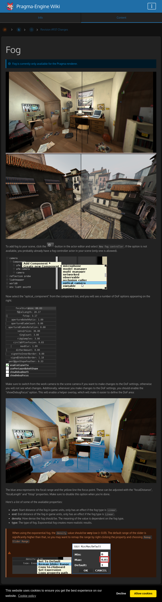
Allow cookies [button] (143, 593)
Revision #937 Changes (54, 29)
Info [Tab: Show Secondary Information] (40, 17)
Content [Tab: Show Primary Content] (121, 17)
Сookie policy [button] (27, 595)
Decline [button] (121, 593)
